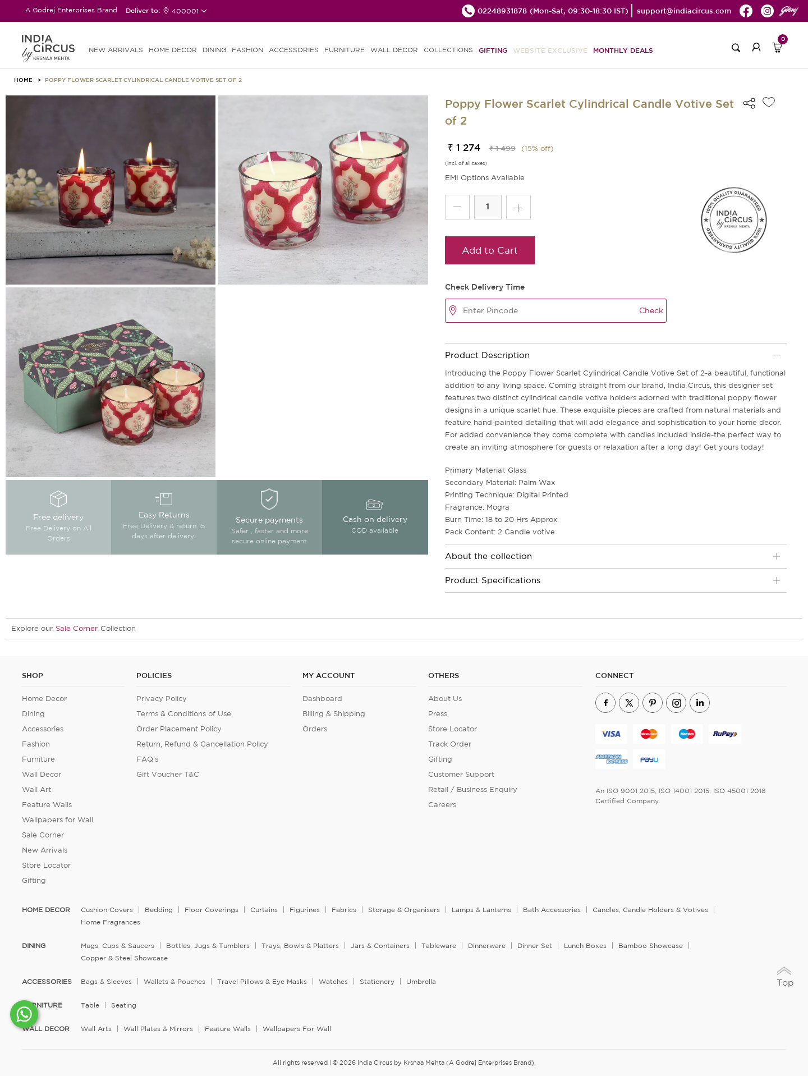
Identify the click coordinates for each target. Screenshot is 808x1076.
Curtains (264, 909)
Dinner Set (534, 945)
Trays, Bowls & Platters (300, 945)
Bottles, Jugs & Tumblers (208, 945)
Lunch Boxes (585, 945)
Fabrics (344, 909)
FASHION (247, 49)
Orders (314, 729)
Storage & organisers (404, 909)
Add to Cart (490, 250)
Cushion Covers (107, 909)
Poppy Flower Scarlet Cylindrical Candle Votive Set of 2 (143, 79)
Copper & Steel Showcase (124, 958)
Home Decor (44, 698)
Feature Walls (47, 804)
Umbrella (421, 981)
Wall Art (36, 789)
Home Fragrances (110, 922)
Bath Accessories (552, 909)
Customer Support (461, 774)
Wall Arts (96, 1028)
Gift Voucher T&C (167, 774)
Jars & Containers (380, 945)
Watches (333, 981)
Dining (33, 713)
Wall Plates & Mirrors (158, 1028)
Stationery (377, 981)
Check (651, 310)
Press (437, 713)
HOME (23, 79)
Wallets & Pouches (174, 981)
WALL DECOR (394, 49)
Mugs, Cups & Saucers (117, 945)
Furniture (38, 759)
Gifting (493, 50)
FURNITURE (344, 49)
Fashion (36, 744)
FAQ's (147, 759)
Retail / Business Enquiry (472, 789)
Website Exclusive (550, 50)
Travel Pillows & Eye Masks (262, 981)
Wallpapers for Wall (57, 820)
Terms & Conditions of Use (183, 713)
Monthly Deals (623, 50)
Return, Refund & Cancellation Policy (202, 744)
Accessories (42, 729)
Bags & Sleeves (106, 981)
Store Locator (46, 865)
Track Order (449, 744)
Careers (442, 804)
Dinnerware (487, 945)
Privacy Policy (161, 698)
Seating (123, 1005)
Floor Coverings (211, 909)
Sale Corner (77, 628)
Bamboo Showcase (650, 945)
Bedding (159, 909)
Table (90, 1005)
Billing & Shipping (333, 713)
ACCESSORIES (294, 49)
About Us (445, 698)
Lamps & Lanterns (481, 909)
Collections (448, 49)
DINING (214, 49)
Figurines (305, 909)
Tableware (438, 945)
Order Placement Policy (179, 729)
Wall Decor (41, 774)
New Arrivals (44, 850)
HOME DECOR (173, 49)
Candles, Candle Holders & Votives (650, 909)
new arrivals (116, 49)
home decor (46, 909)
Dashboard (322, 698)
